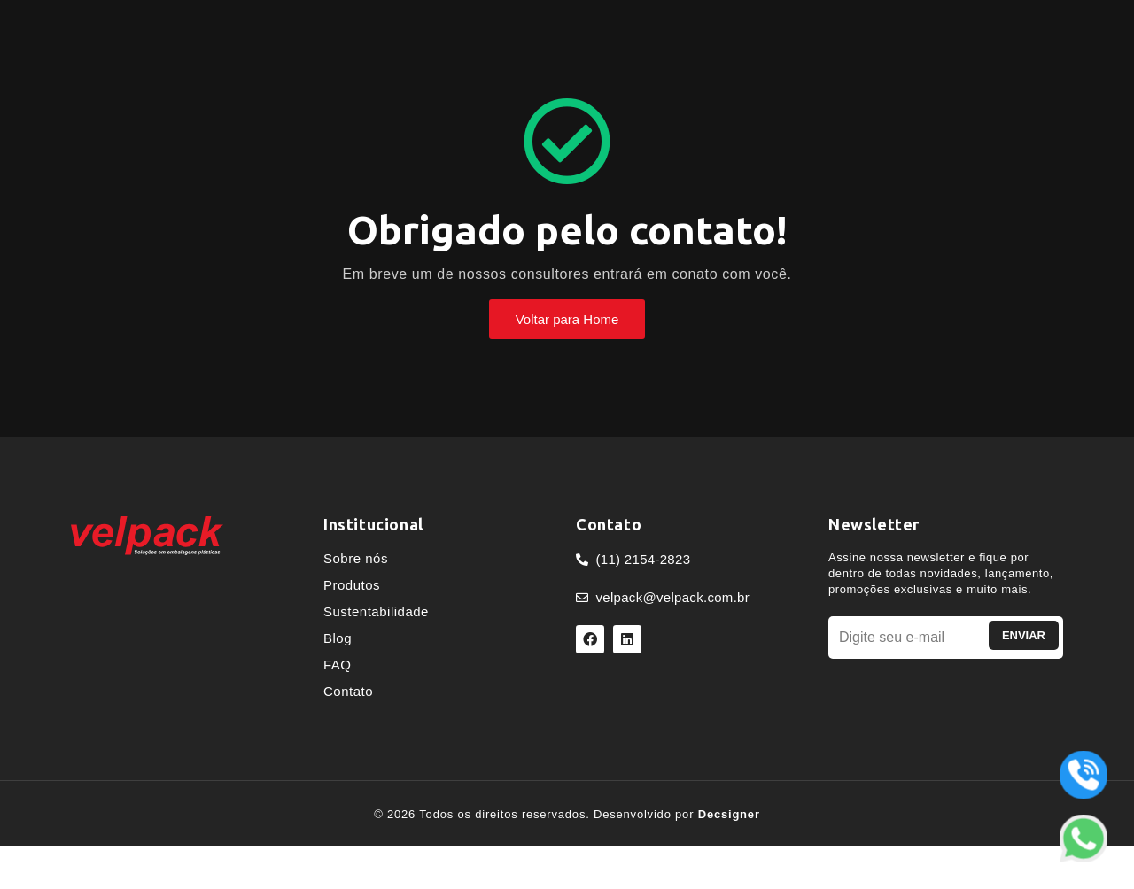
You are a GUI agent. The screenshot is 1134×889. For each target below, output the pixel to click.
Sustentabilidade (376, 611)
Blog (337, 637)
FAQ (337, 664)
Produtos (351, 584)
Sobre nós (355, 558)
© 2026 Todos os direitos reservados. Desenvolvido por (567, 814)
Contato (348, 691)
